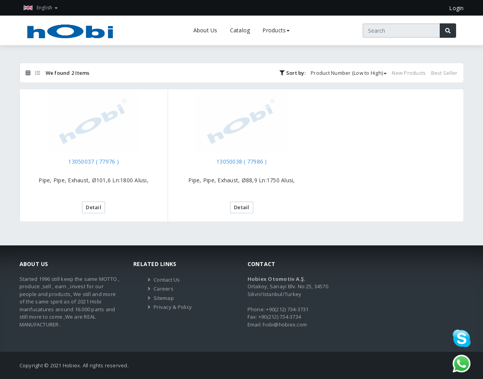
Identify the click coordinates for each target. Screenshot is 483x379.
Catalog (240, 30)
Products (276, 30)
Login (456, 8)
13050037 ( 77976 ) (93, 161)
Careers (163, 288)
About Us (205, 30)
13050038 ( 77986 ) (241, 161)
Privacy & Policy (173, 306)
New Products (409, 72)
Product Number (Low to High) (349, 72)
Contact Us (167, 279)
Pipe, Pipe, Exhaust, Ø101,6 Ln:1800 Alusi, (94, 180)
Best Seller (444, 72)
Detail (93, 207)
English (40, 7)
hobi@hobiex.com (285, 324)
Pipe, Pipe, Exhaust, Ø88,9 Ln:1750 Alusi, (241, 180)
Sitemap (164, 297)
